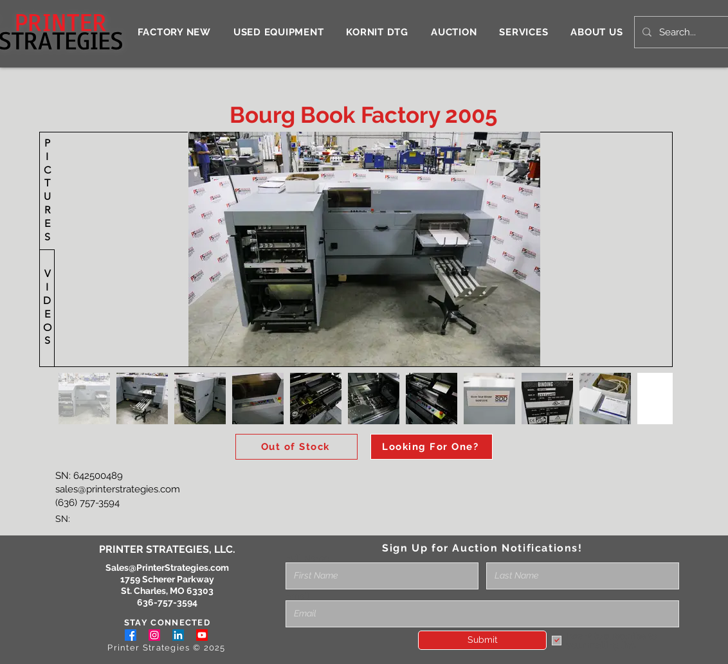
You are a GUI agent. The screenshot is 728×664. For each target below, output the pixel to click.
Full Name (307, 557)
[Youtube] (202, 635)
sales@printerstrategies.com (117, 489)
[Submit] (482, 640)
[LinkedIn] (178, 635)
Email (297, 595)
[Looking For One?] (431, 447)
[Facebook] (130, 635)
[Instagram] (154, 635)
